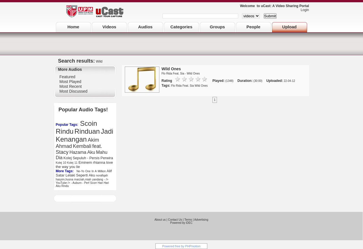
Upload (289, 26)
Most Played (70, 81)
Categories (181, 26)
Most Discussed (74, 91)
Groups (217, 26)
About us (160, 219)
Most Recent (71, 86)
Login (303, 10)
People (253, 26)
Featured (67, 77)
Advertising (201, 219)
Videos (109, 26)
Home (73, 26)
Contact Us (175, 219)
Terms (188, 219)
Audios (145, 26)
